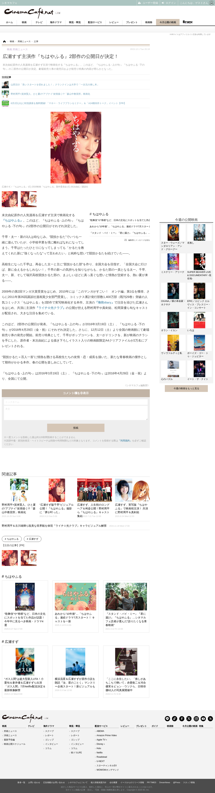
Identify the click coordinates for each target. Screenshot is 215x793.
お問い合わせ (34, 782)
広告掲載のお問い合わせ (54, 782)
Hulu (99, 748)
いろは (190, 330)
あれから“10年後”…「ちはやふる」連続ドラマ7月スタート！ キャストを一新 (130, 226)
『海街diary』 (104, 302)
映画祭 (148, 22)
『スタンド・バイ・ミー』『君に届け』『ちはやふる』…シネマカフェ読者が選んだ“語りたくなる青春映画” (146, 233)
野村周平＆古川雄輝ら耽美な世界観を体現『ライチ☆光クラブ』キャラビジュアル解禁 (66, 525)
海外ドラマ (56, 22)
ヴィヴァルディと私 (171, 353)
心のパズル (167, 379)
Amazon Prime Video (107, 735)
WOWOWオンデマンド (108, 770)
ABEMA (100, 731)
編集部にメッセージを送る (139, 240)
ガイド (155, 726)
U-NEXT (101, 761)
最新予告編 (9, 739)
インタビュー (51, 744)
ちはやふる (100, 214)
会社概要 (113, 782)
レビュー (114, 22)
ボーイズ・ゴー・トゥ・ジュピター (197, 355)
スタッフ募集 (189, 782)
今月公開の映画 (168, 22)
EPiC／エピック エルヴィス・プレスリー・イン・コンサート (199, 304)
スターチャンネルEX (107, 765)
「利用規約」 (125, 440)
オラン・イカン (169, 330)
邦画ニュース (10, 731)
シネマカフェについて (78, 782)
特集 (201, 726)
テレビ (38, 22)
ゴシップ (49, 739)
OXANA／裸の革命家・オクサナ (173, 303)
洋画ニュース (10, 735)
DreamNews (164, 782)
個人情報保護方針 (98, 782)
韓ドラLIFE (76, 752)
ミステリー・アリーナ (172, 272)
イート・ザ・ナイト (197, 379)
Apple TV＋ (102, 739)
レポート (49, 735)
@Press (176, 782)
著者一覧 (21, 782)
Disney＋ (101, 744)
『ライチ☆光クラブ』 (50, 308)
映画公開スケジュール (14, 744)
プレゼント (132, 22)
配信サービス (95, 22)
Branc (188, 22)
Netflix (99, 752)
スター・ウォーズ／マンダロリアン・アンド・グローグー (172, 246)
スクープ (49, 731)
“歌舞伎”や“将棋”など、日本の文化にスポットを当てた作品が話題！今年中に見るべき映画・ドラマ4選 (143, 220)
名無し (190, 242)
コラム (48, 748)
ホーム (9, 22)
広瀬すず (33, 539)
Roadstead (102, 757)
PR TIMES (151, 782)
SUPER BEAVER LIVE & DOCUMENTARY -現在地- (199, 275)
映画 (24, 22)
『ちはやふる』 (12, 220)
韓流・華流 (75, 22)
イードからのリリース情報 (132, 782)
